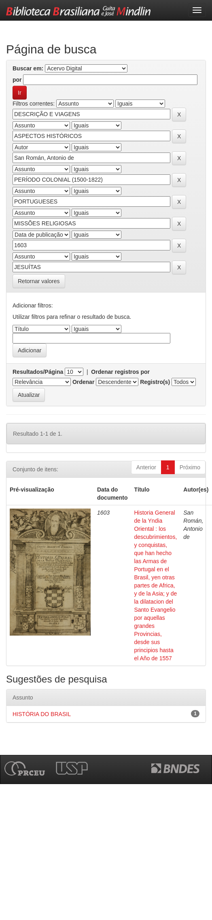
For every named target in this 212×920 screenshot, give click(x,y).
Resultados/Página (38, 372)
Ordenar (83, 382)
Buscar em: (28, 68)
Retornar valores (39, 281)
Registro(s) (155, 382)
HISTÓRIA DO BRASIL (42, 714)
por (17, 79)
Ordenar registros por (120, 372)
